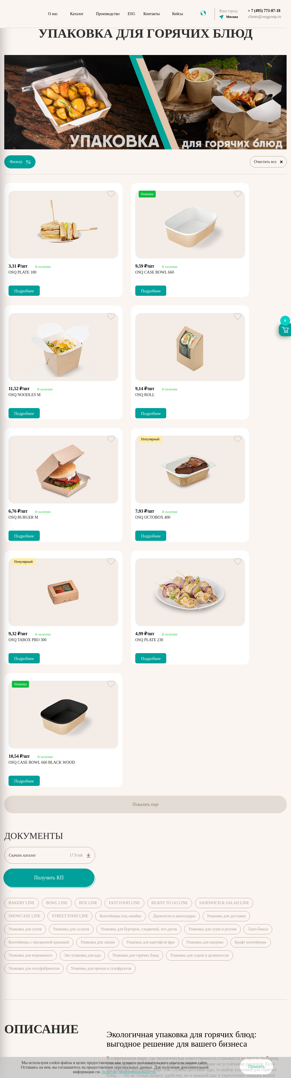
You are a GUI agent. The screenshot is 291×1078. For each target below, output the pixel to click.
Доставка (269, 920)
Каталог (76, 14)
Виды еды (244, 920)
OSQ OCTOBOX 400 (220, 393)
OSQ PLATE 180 (22, 270)
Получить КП (49, 634)
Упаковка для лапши (97, 699)
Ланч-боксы (258, 686)
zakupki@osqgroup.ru (235, 967)
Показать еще (145, 561)
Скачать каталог (50, 612)
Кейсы (177, 14)
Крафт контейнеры (251, 699)
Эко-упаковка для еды (82, 712)
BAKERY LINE (22, 659)
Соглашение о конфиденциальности (183, 1025)
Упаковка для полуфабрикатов (34, 725)
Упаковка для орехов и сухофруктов (101, 725)
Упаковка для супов (25, 686)
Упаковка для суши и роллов (212, 686)
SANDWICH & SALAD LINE (224, 659)
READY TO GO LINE (169, 659)
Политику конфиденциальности (128, 1072)
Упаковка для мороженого (31, 712)
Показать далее (121, 871)
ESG (131, 14)
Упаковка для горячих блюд (135, 712)
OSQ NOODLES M (219, 270)
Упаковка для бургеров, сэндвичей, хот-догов (139, 686)
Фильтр (19, 162)
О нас (53, 14)
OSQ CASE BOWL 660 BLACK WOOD (236, 515)
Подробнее (24, 289)
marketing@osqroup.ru (236, 961)
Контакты (151, 14)
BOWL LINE (57, 659)
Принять (256, 1066)
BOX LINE (88, 659)
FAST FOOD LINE (124, 659)
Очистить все (268, 162)
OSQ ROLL (18, 393)
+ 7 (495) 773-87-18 (264, 11)
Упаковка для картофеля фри (150, 699)
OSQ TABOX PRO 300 (28, 515)
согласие (110, 1049)
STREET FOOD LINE (70, 673)
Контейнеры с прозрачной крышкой (39, 699)
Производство (107, 14)
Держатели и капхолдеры (174, 673)
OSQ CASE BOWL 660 (124, 270)
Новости (192, 920)
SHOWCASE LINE (24, 673)
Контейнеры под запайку (120, 673)
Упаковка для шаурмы (204, 699)
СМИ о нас (217, 920)
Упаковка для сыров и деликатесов (199, 712)
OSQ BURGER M (120, 393)
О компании (113, 920)
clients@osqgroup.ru (264, 17)
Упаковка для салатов (71, 686)
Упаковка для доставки (226, 673)
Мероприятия (165, 920)
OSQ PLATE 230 (119, 515)
